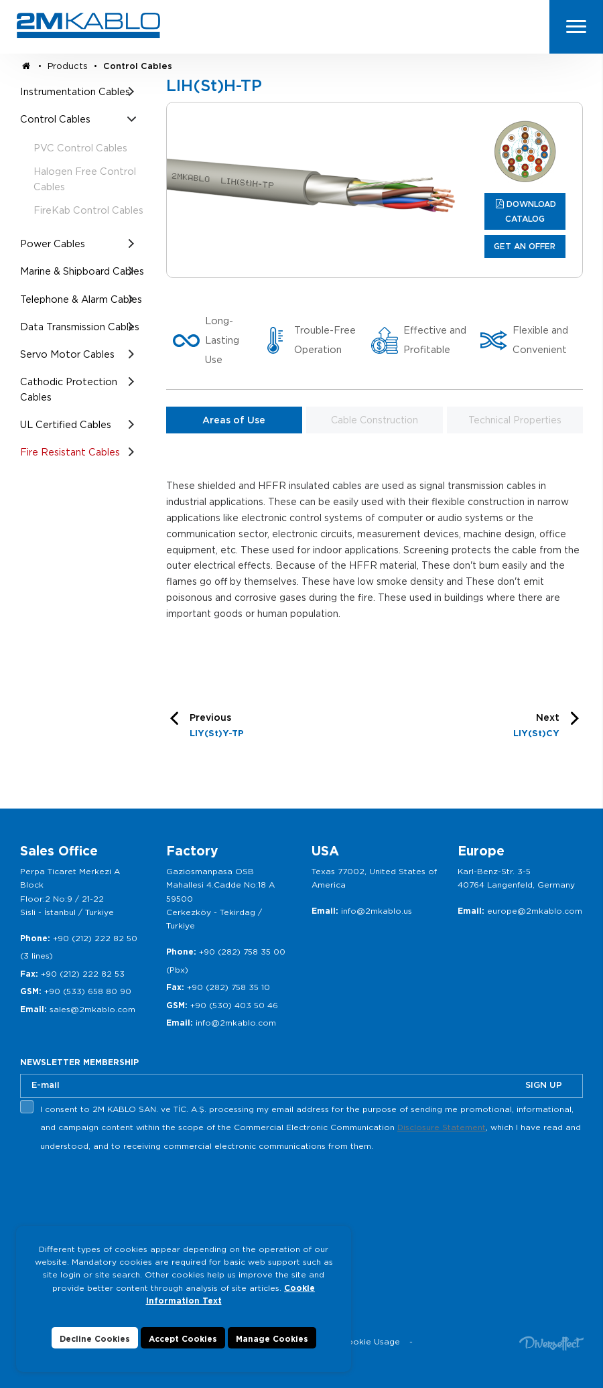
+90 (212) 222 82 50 (95, 938)
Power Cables (52, 243)
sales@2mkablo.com (92, 1009)
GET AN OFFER (524, 246)
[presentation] (122, 1187)
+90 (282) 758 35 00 (242, 952)
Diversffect (551, 1342)
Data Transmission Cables (79, 326)
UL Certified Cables (65, 424)
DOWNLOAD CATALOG (531, 211)
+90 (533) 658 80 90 (87, 991)
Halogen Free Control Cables (85, 178)
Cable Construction (374, 420)
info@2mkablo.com (236, 1023)
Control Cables (137, 66)
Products (68, 66)
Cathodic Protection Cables (68, 389)
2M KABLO (88, 25)
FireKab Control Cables (88, 210)
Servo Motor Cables (67, 354)
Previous (217, 727)
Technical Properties (514, 420)
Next (536, 727)
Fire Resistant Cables (70, 452)
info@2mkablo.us (376, 911)
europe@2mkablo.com (534, 911)
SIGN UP (543, 1085)
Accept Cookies (183, 1339)
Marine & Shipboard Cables (82, 271)
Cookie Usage (370, 1341)
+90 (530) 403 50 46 (234, 1005)
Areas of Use (233, 420)
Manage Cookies (272, 1339)
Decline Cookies (95, 1339)
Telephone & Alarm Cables (81, 299)
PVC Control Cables (80, 147)
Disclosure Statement (441, 1127)
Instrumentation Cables (75, 91)
